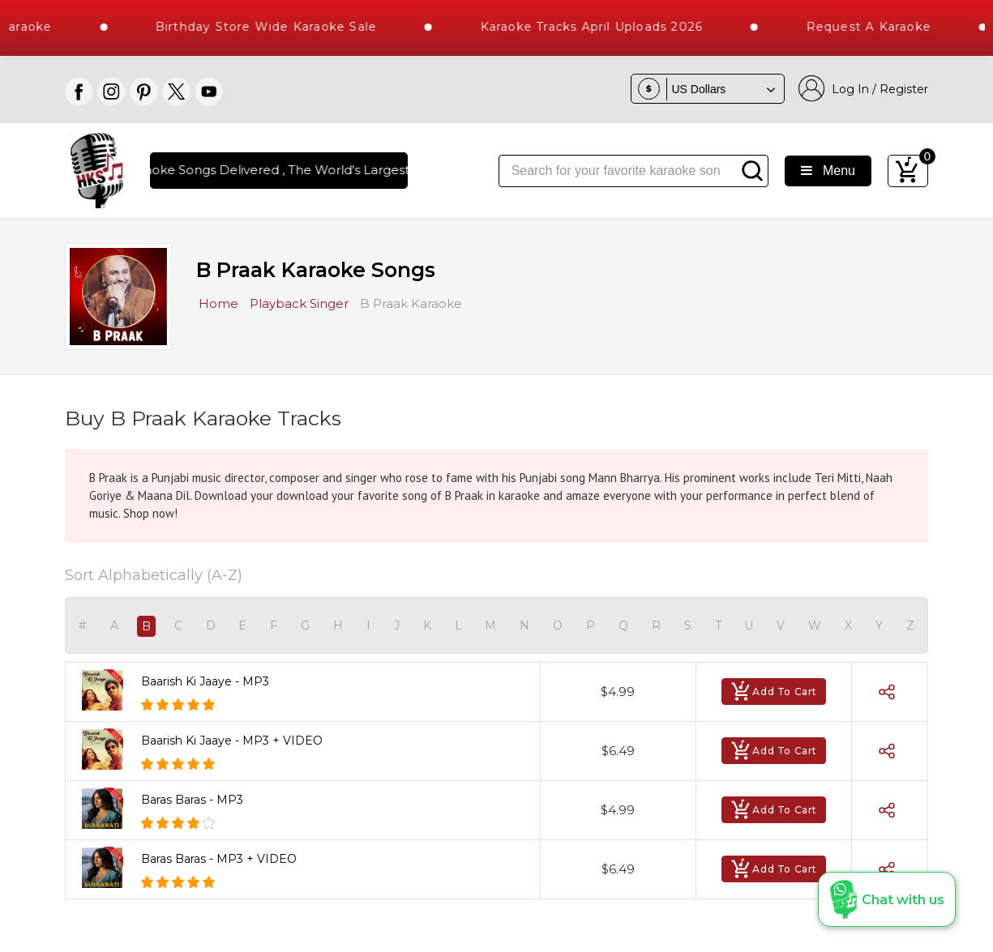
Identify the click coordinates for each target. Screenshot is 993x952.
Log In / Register (863, 88)
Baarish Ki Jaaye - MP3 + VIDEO (232, 740)
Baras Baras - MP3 (192, 799)
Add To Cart (773, 691)
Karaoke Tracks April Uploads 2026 (605, 26)
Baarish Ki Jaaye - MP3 (205, 681)
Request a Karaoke (882, 26)
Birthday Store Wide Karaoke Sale (279, 26)
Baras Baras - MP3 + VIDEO (219, 859)
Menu (828, 170)
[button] (887, 899)
